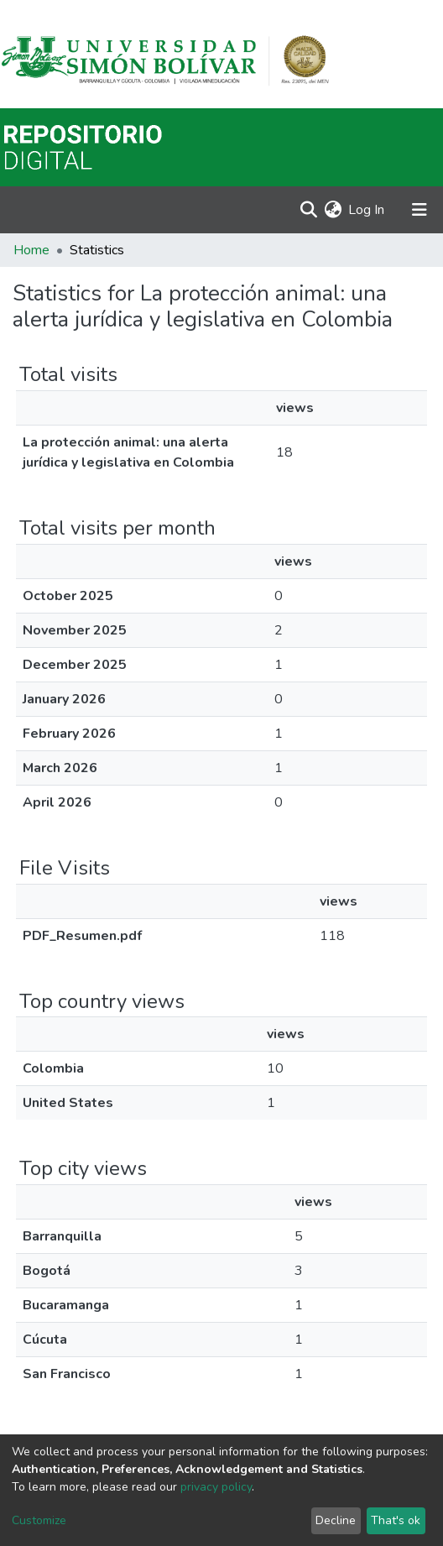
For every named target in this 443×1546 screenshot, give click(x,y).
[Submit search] (308, 210)
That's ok (395, 1520)
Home (31, 250)
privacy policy (216, 1487)
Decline (335, 1520)
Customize (39, 1520)
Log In (367, 210)
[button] (332, 210)
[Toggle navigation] (419, 210)
